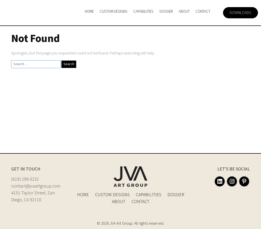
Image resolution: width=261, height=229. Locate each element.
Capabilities (148, 195)
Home (83, 195)
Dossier (175, 195)
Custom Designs (112, 195)
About (118, 201)
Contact (140, 201)
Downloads (240, 13)
